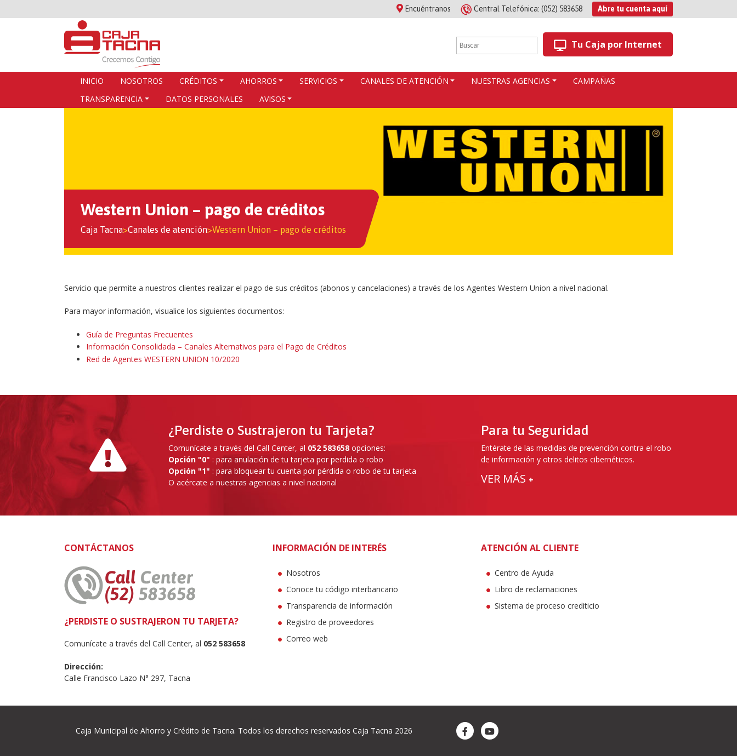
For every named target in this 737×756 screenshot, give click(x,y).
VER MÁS (507, 478)
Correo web (307, 638)
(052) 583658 (522, 8)
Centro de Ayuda (524, 573)
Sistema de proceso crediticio (547, 605)
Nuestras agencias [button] (510, 81)
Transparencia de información (339, 605)
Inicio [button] (92, 81)
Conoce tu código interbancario (342, 589)
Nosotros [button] (141, 81)
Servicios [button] (318, 81)
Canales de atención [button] (404, 81)
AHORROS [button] (258, 81)
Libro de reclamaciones (536, 589)
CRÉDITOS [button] (198, 81)
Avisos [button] (272, 99)
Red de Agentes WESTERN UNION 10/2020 (163, 359)
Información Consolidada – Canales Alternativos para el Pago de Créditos (216, 346)
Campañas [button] (594, 81)
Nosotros (303, 573)
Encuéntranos (423, 8)
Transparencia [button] (111, 99)
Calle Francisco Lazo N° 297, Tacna (127, 678)
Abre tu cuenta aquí (632, 8)
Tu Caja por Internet (608, 44)
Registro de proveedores (330, 622)
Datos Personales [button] (204, 99)
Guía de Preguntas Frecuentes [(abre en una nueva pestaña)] (139, 334)
